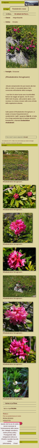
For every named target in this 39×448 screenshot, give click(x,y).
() (26, 137)
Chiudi (15, 443)
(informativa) (7, 443)
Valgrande (6, 2)
